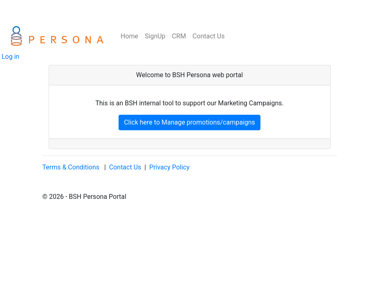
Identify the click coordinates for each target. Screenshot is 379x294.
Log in (9, 56)
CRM (179, 36)
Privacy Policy (169, 167)
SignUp (155, 36)
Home (128, 36)
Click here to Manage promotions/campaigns (189, 122)
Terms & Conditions (71, 167)
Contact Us (209, 36)
